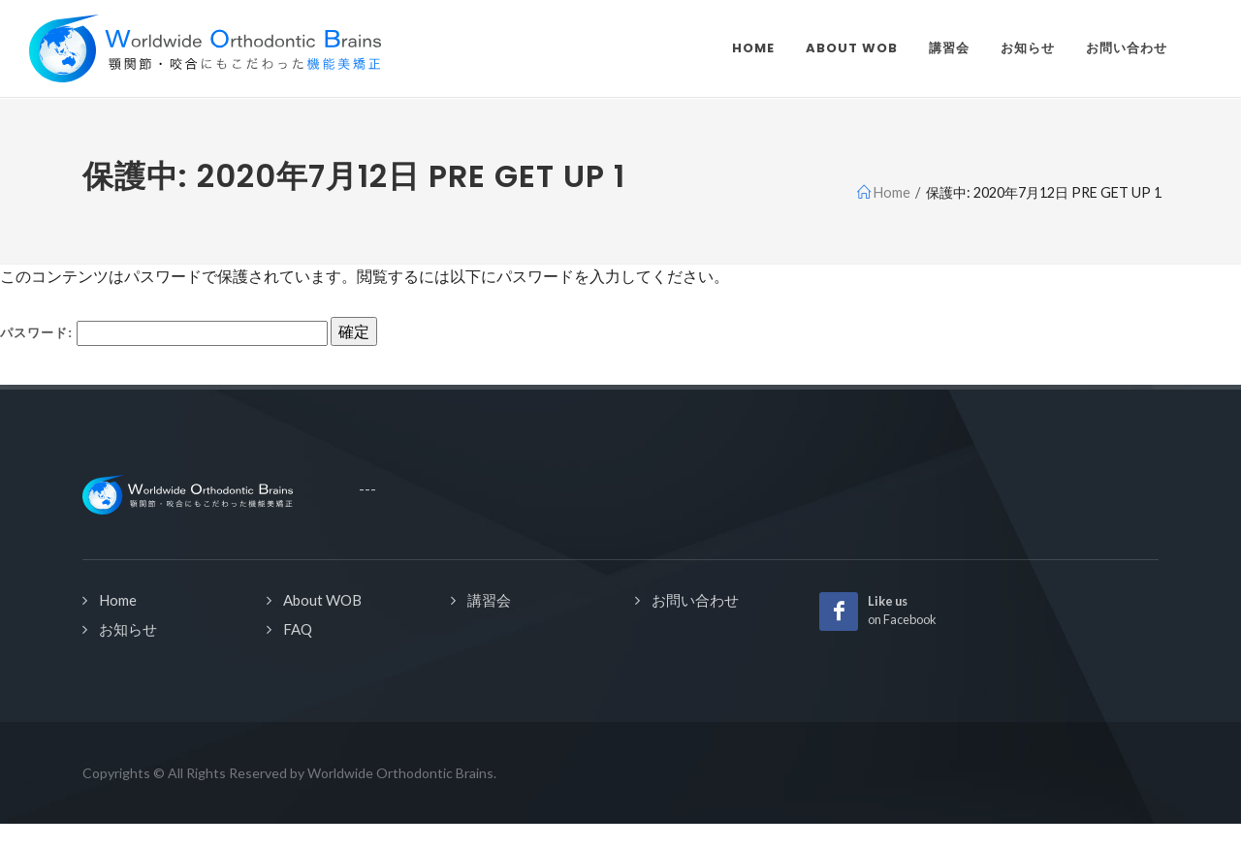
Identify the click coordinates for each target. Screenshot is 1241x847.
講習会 (489, 600)
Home (118, 600)
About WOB (322, 600)
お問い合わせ (695, 600)
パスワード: (164, 333)
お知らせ (128, 629)
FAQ (297, 629)
